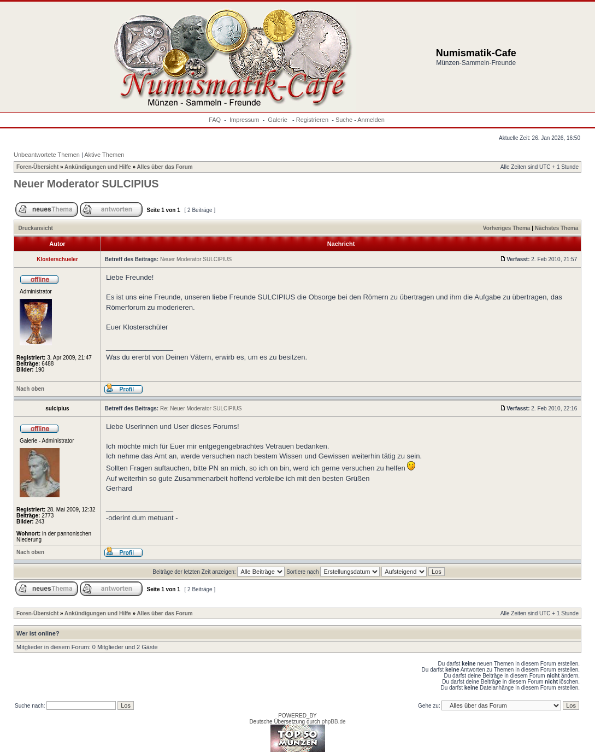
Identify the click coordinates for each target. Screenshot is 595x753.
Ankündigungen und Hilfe (97, 167)
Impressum (244, 119)
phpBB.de (334, 722)
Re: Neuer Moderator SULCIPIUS (201, 408)
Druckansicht (36, 228)
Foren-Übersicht (37, 167)
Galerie (278, 119)
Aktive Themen (104, 154)
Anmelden (371, 119)
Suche (343, 119)
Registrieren (312, 119)
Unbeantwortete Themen (47, 154)
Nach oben (30, 389)
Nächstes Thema (556, 228)
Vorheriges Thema (507, 228)
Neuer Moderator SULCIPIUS (86, 184)
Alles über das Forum (164, 167)
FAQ (215, 119)
